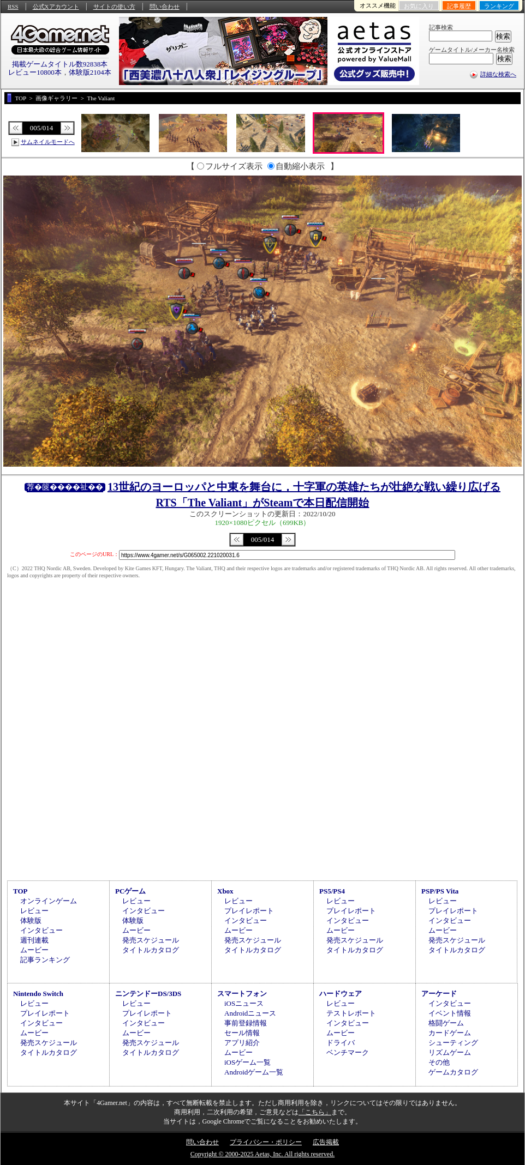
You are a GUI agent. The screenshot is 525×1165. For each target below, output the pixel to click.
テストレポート (351, 1013)
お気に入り (419, 6)
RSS (13, 6)
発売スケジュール (150, 940)
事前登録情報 (245, 1023)
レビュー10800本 (35, 72)
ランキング (499, 6)
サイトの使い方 (114, 6)
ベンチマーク (347, 1052)
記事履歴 (459, 6)
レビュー (34, 911)
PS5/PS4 (332, 891)
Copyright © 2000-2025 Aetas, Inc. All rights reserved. (262, 1154)
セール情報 (242, 1033)
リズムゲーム (449, 1052)
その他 (439, 1062)
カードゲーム (449, 1033)
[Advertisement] (262, 785)
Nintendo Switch (38, 993)
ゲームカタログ (453, 1072)
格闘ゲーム (446, 1023)
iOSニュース (244, 1003)
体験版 (30, 920)
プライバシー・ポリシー (266, 1142)
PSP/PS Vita (439, 891)
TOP (20, 891)
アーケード (439, 993)
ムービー (34, 950)
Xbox (225, 891)
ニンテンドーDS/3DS (148, 993)
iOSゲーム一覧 (247, 1062)
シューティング (453, 1043)
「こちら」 (315, 1112)
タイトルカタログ (150, 950)
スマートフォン (242, 993)
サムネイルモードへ (48, 141)
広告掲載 (326, 1142)
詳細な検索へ (498, 74)
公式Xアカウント (56, 6)
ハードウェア (340, 993)
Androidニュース (250, 1013)
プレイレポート (249, 911)
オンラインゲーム (48, 901)
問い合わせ (165, 6)
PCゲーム (130, 891)
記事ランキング (45, 960)
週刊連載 (34, 940)
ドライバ (340, 1043)
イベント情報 (449, 1013)
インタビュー (41, 930)
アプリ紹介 (242, 1043)
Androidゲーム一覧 (253, 1072)
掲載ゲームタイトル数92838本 (60, 64)
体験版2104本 (90, 72)
